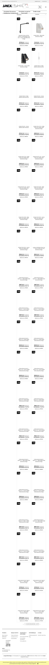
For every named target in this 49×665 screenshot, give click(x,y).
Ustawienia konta (14, 636)
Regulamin (4, 638)
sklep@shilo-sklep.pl (6, 1)
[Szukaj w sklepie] (33, 7)
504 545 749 (39, 655)
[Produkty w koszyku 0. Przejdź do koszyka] (44, 7)
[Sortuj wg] (40, 14)
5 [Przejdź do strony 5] (33, 624)
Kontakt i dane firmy (42, 635)
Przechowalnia (14, 638)
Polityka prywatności (33, 635)
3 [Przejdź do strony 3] (29, 624)
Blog (30, 636)
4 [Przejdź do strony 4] (31, 624)
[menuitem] (9, 11)
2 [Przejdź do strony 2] (27, 624)
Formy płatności (23, 641)
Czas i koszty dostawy (24, 636)
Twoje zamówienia (14, 635)
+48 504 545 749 (14, 1)
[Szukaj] (39, 7)
